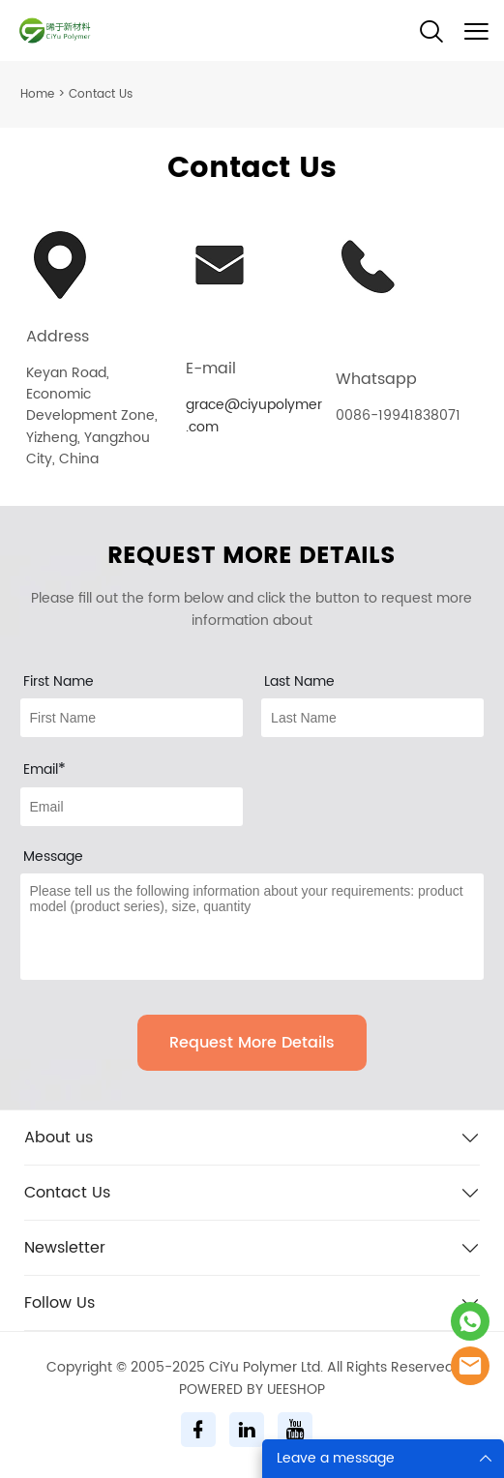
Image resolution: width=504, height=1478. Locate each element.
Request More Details (252, 1042)
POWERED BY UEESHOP (252, 1389)
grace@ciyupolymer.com (254, 415)
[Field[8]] (372, 717)
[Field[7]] (131, 717)
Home (37, 94)
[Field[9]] (131, 806)
